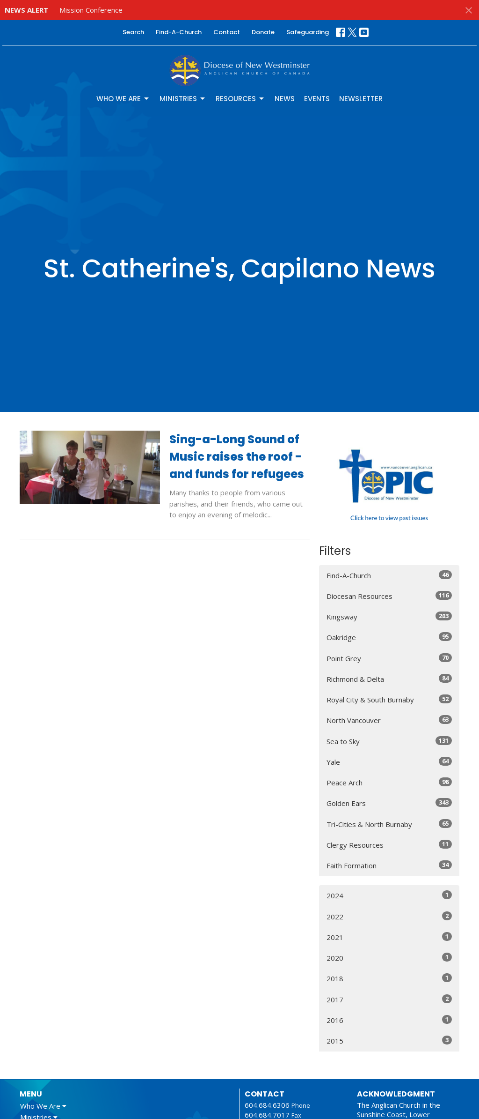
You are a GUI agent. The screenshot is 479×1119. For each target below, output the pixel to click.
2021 (389, 937)
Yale (389, 762)
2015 (389, 1040)
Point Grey (389, 658)
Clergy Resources (389, 845)
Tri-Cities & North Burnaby (389, 824)
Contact (226, 32)
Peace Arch (389, 782)
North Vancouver (389, 720)
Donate (263, 32)
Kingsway (389, 616)
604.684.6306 (267, 1105)
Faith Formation (389, 865)
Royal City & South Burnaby (389, 699)
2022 (389, 916)
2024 (389, 895)
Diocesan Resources (389, 596)
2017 (389, 999)
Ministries (183, 99)
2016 (389, 1020)
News (285, 99)
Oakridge (389, 637)
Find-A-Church (179, 32)
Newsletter (361, 99)
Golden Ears (389, 803)
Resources (240, 99)
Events (317, 99)
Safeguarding (307, 32)
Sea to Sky (389, 741)
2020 (389, 957)
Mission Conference (91, 10)
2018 (389, 978)
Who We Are (123, 99)
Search (133, 32)
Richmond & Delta (389, 679)
